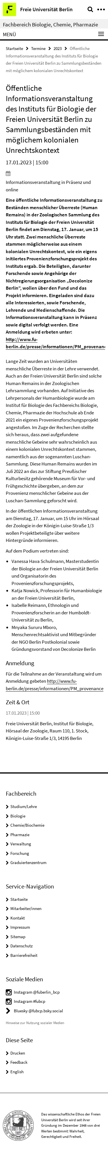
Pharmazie (19, 834)
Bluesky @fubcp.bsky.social (38, 1010)
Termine (38, 48)
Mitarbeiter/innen (25, 908)
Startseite (14, 48)
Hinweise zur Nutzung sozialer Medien (35, 1022)
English (17, 1071)
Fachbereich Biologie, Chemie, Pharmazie (50, 24)
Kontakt (17, 918)
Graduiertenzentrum (28, 862)
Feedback (18, 1062)
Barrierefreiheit (23, 955)
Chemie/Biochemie (27, 825)
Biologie (17, 816)
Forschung (19, 853)
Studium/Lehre (23, 806)
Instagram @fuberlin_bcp (37, 992)
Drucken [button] (17, 1053)
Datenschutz (21, 946)
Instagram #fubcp (29, 1001)
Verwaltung (20, 844)
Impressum (20, 927)
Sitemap (17, 936)
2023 (58, 48)
